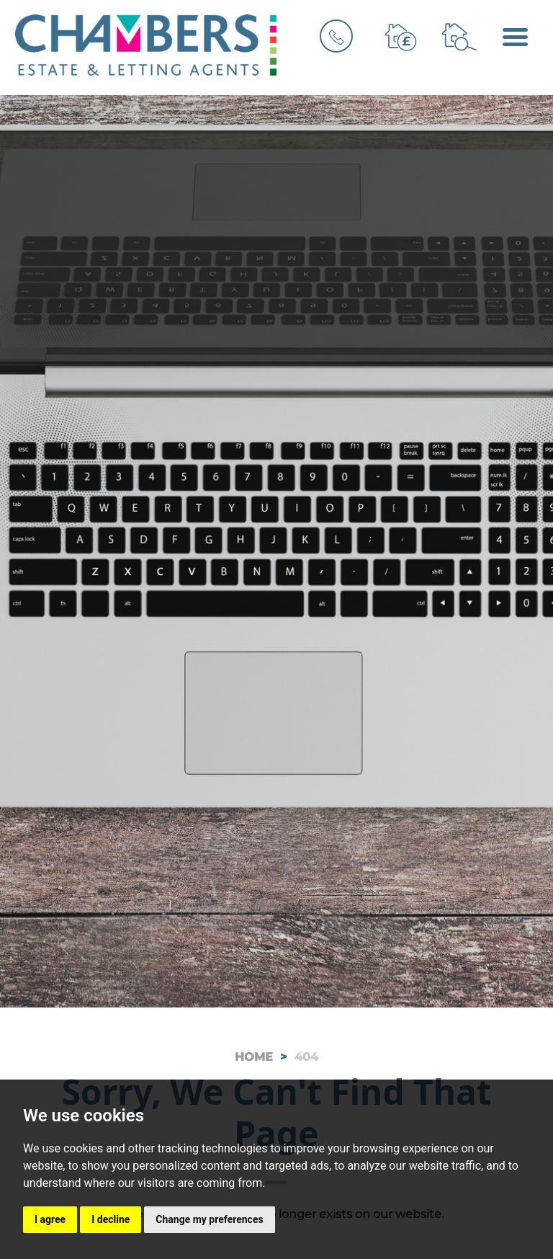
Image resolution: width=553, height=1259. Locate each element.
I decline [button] (110, 1219)
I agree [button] (50, 1219)
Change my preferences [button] (209, 1219)
